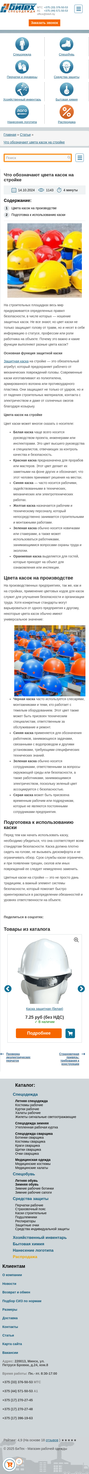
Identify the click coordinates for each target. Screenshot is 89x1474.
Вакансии (10, 1353)
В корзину (70, 1033)
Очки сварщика (27, 1153)
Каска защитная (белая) (44, 1009)
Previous (8, 989)
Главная (10, 135)
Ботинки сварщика (29, 1137)
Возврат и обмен (16, 1292)
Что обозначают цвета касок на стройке (34, 142)
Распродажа (66, 122)
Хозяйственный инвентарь (22, 99)
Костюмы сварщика (30, 1141)
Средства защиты (67, 77)
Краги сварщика (27, 1145)
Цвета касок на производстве (33, 208)
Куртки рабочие (27, 1109)
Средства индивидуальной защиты (42, 1229)
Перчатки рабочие (29, 1205)
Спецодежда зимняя (32, 1123)
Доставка (10, 1318)
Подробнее (39, 1033)
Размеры (9, 1309)
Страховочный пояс (30, 1209)
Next (81, 989)
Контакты (10, 1327)
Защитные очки (27, 1225)
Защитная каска (16, 361)
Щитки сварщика (28, 1149)
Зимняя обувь (26, 1184)
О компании (12, 1275)
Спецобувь (67, 54)
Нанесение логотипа (22, 122)
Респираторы (25, 1221)
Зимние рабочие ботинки (34, 1188)
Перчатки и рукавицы (22, 77)
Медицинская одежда (33, 1160)
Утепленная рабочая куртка (36, 1127)
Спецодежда (22, 54)
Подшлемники (26, 1217)
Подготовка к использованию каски (38, 215)
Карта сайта (12, 1344)
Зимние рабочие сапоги (33, 1192)
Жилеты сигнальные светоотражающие (45, 1117)
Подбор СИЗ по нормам (21, 1301)
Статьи (25, 135)
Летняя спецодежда (31, 1101)
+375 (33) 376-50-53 (52, 7)
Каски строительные (31, 1213)
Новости (9, 1284)
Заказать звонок (44, 23)
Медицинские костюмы (33, 1164)
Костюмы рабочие (29, 1105)
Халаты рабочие (28, 1113)
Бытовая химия (67, 99)
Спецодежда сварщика (34, 1134)
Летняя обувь (26, 1180)
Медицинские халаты (31, 1168)
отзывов (52, 1440)
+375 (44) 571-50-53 (52, 10)
